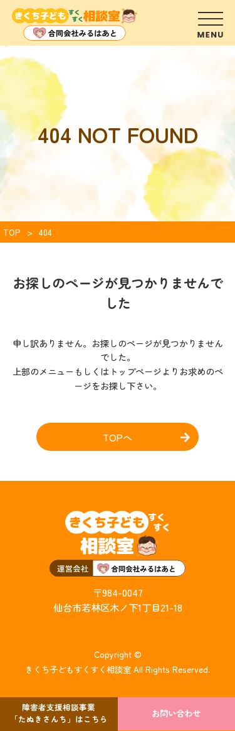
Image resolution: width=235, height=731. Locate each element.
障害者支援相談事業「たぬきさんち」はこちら (59, 713)
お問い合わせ (176, 713)
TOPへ (117, 437)
